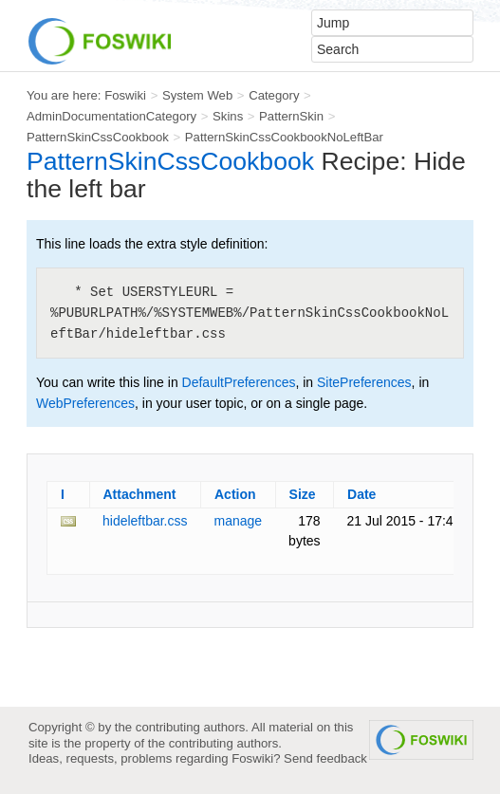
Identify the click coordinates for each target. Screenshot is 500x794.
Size (302, 494)
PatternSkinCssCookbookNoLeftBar (284, 137)
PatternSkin (291, 116)
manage (238, 520)
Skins (228, 116)
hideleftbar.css (145, 520)
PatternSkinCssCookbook (98, 137)
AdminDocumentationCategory (111, 116)
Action (235, 494)
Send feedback (325, 758)
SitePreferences (364, 382)
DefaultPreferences (239, 382)
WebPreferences (85, 403)
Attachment (139, 494)
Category (274, 95)
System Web (197, 95)
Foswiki (125, 95)
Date (361, 494)
